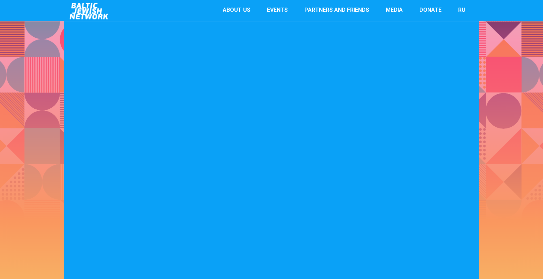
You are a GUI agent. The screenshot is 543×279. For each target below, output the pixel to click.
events (277, 10)
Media (394, 10)
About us (236, 10)
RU (461, 10)
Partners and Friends (336, 10)
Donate (430, 10)
